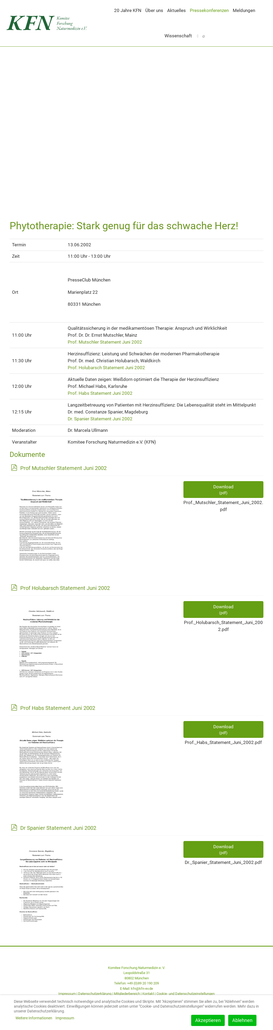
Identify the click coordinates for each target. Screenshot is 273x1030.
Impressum (67, 994)
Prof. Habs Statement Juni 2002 (100, 393)
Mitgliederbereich (127, 994)
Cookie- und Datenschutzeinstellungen (185, 994)
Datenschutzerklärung (94, 994)
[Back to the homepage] (48, 23)
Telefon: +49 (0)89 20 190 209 (136, 983)
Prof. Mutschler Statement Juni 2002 (105, 342)
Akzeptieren (208, 1020)
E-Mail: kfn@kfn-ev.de (136, 989)
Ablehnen (242, 1020)
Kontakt (148, 994)
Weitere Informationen (33, 1018)
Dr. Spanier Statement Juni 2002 (100, 418)
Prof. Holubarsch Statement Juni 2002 (106, 367)
